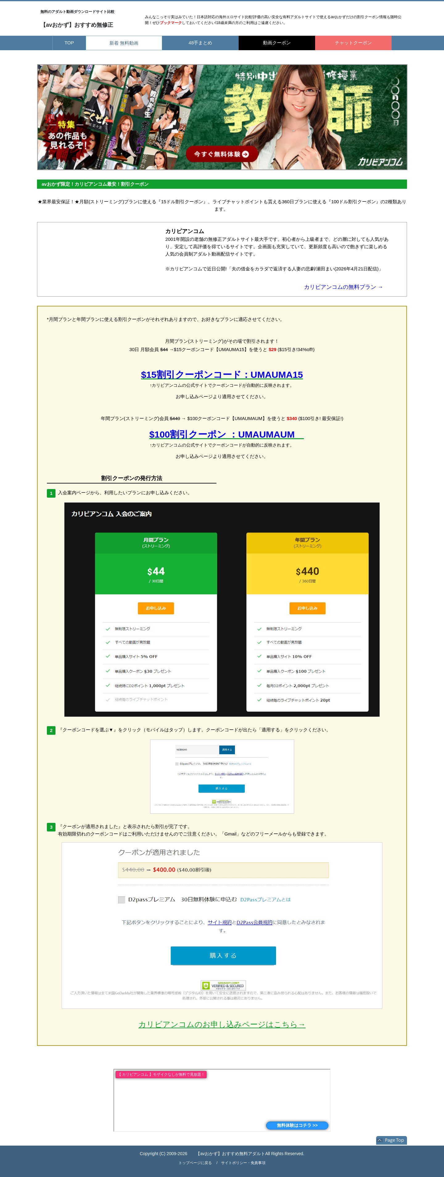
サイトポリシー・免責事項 (243, 1163)
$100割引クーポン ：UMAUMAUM (226, 434)
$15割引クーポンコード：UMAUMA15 (222, 375)
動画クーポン (277, 42)
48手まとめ (200, 42)
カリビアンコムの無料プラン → (343, 287)
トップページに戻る (195, 1163)
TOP (69, 42)
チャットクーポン (353, 42)
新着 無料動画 (123, 43)
